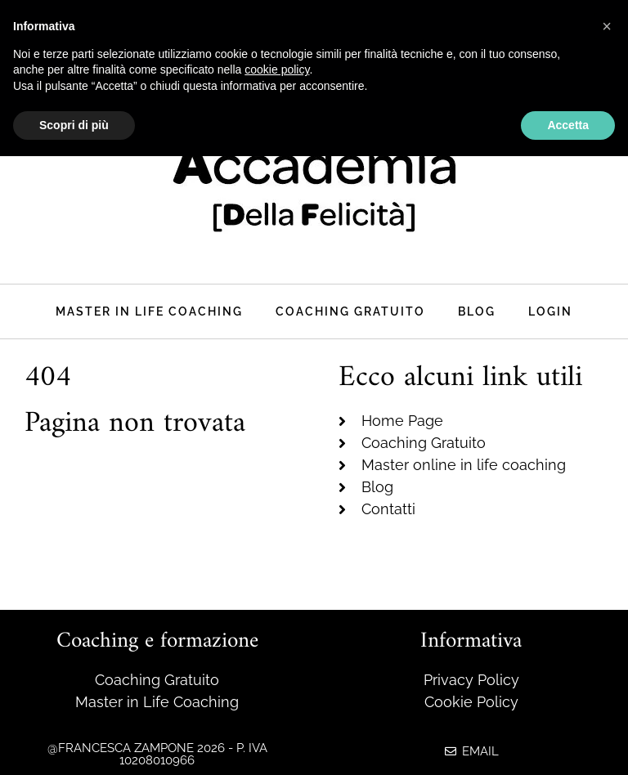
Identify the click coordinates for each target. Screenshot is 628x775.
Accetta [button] (568, 125)
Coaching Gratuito (350, 311)
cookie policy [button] (276, 69)
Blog (477, 311)
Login (550, 311)
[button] (607, 26)
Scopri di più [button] (74, 125)
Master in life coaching (149, 311)
